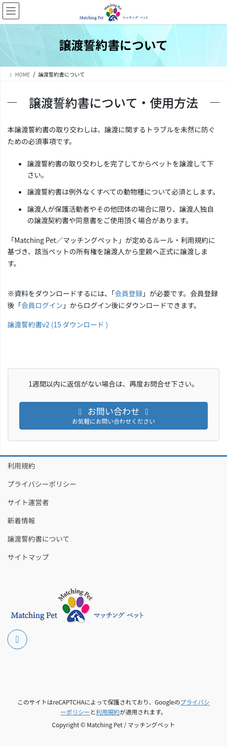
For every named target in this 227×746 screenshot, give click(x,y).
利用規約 (21, 466)
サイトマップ (28, 557)
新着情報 (21, 520)
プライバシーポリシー (42, 484)
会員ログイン (42, 305)
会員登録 (128, 293)
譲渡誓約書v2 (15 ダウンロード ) (57, 324)
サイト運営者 (28, 502)
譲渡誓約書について (38, 539)
